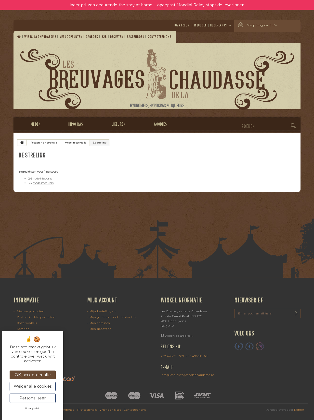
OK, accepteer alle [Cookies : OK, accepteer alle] (33, 374)
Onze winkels (26, 323)
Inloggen (200, 25)
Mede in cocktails (75, 142)
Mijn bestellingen (103, 311)
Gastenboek (136, 37)
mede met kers (43, 183)
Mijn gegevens (100, 329)
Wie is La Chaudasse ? (40, 37)
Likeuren (119, 124)
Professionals (87, 409)
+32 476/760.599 (172, 356)
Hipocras (75, 124)
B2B (105, 37)
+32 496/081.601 (197, 356)
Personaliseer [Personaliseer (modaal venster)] (32, 398)
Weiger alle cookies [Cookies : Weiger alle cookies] (33, 386)
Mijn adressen (100, 323)
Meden (36, 124)
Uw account (182, 25)
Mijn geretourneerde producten (113, 317)
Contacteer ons (159, 37)
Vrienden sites (110, 409)
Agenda (69, 409)
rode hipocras (42, 178)
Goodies (160, 124)
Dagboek (92, 37)
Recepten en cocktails (43, 142)
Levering (23, 329)
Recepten (117, 37)
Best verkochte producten (35, 317)
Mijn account (102, 300)
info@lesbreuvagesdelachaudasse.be (187, 375)
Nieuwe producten (30, 311)
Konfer (299, 409)
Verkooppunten (71, 37)
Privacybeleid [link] (32, 408)
